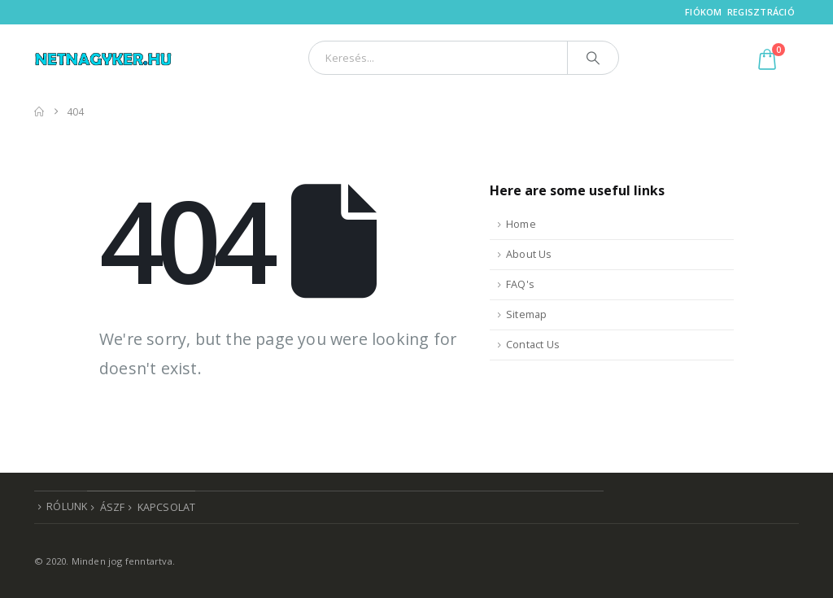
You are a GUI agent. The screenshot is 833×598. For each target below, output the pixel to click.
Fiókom (703, 12)
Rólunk (66, 506)
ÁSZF (112, 507)
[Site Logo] (103, 58)
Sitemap (526, 314)
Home (521, 224)
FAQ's (520, 284)
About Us (529, 254)
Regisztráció (761, 12)
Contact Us (533, 344)
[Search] (593, 57)
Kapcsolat (166, 507)
